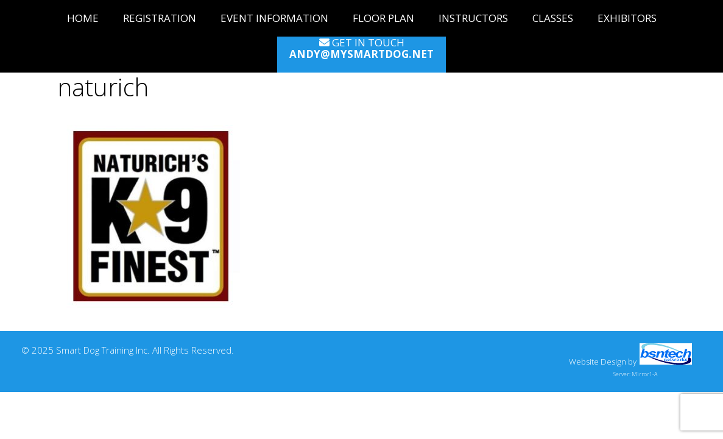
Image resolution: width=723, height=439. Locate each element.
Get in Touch (361, 49)
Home (83, 18)
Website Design (597, 361)
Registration (159, 18)
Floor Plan (383, 18)
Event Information (274, 18)
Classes (552, 18)
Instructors (473, 18)
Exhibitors (627, 18)
